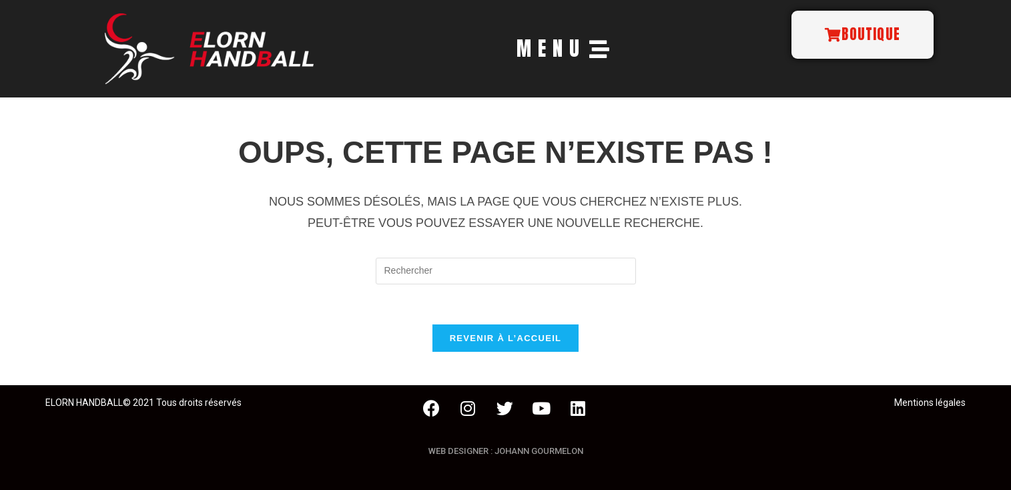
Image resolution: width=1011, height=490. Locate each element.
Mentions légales (930, 402)
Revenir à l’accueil (506, 338)
